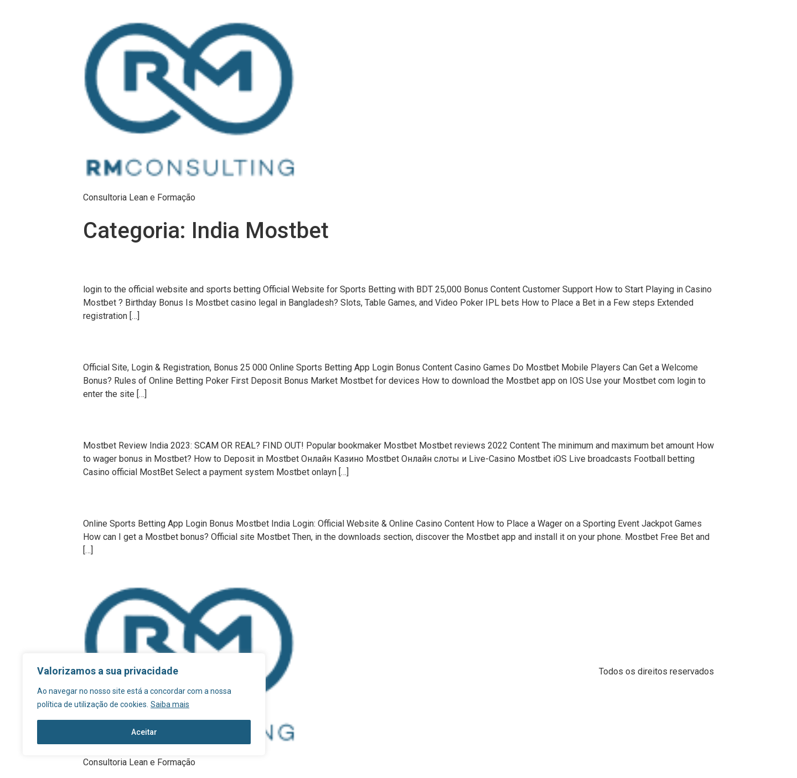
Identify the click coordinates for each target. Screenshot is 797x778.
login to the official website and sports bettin (162, 266)
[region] (144, 704)
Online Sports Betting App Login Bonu (150, 500)
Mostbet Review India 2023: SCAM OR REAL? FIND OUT (179, 423)
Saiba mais (170, 704)
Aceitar (144, 732)
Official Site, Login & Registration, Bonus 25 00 (166, 345)
